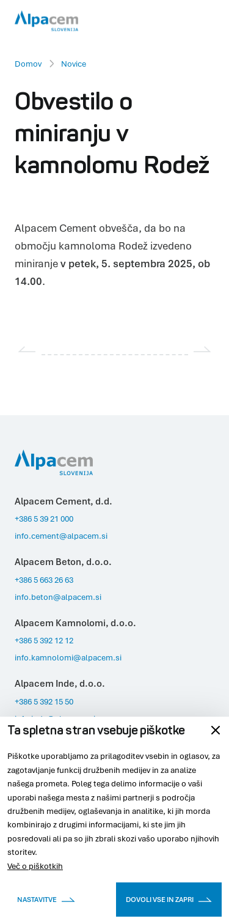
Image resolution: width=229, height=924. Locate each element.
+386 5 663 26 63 (44, 579)
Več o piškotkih (35, 865)
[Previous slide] (27, 349)
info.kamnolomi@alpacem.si (68, 657)
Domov (28, 63)
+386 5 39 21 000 (44, 518)
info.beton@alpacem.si (58, 596)
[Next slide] (203, 349)
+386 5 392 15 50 (44, 701)
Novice (73, 63)
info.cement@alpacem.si (61, 535)
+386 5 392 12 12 (44, 640)
